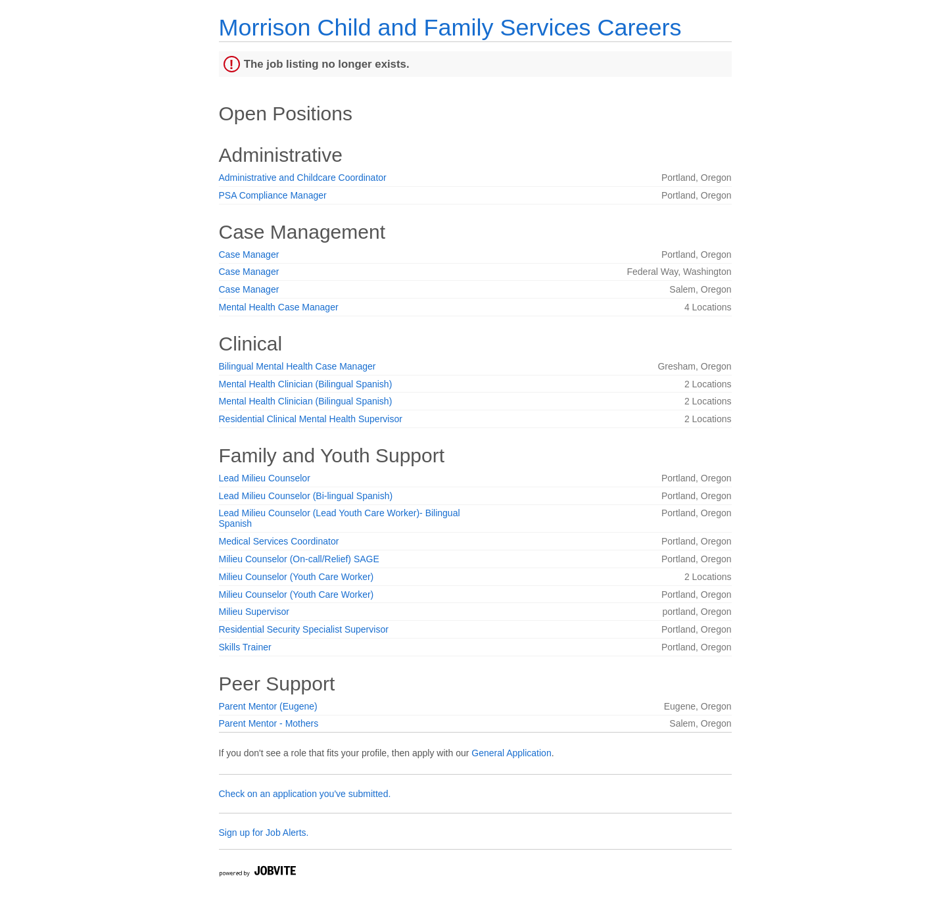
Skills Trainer (245, 647)
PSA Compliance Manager (273, 195)
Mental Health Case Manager (279, 307)
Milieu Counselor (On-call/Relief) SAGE (299, 559)
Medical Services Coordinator (279, 541)
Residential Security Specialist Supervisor (304, 629)
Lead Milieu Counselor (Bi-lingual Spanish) (306, 496)
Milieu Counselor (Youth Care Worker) (296, 576)
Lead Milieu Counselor (264, 478)
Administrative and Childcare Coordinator (303, 177)
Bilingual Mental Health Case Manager (297, 366)
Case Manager (249, 254)
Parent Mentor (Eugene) (268, 706)
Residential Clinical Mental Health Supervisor (310, 419)
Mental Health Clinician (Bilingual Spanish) (305, 384)
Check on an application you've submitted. (305, 793)
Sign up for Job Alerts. (264, 832)
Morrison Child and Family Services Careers (450, 27)
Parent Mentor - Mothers (269, 723)
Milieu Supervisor (254, 611)
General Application (511, 753)
